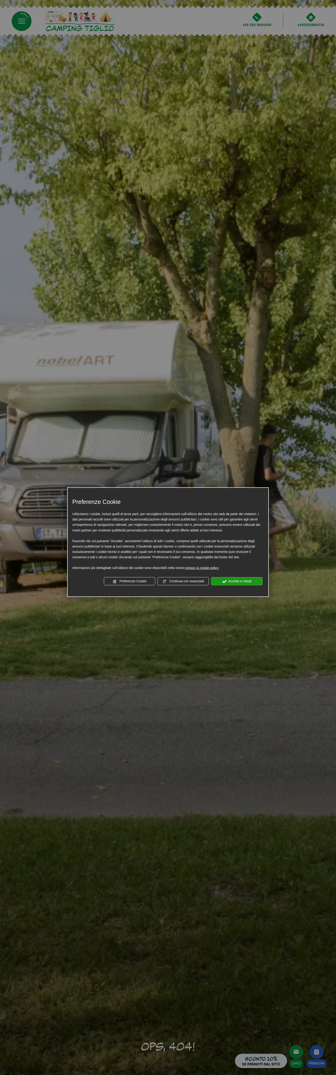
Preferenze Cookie (129, 581)
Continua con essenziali (183, 581)
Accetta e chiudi (237, 581)
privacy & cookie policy (202, 568)
